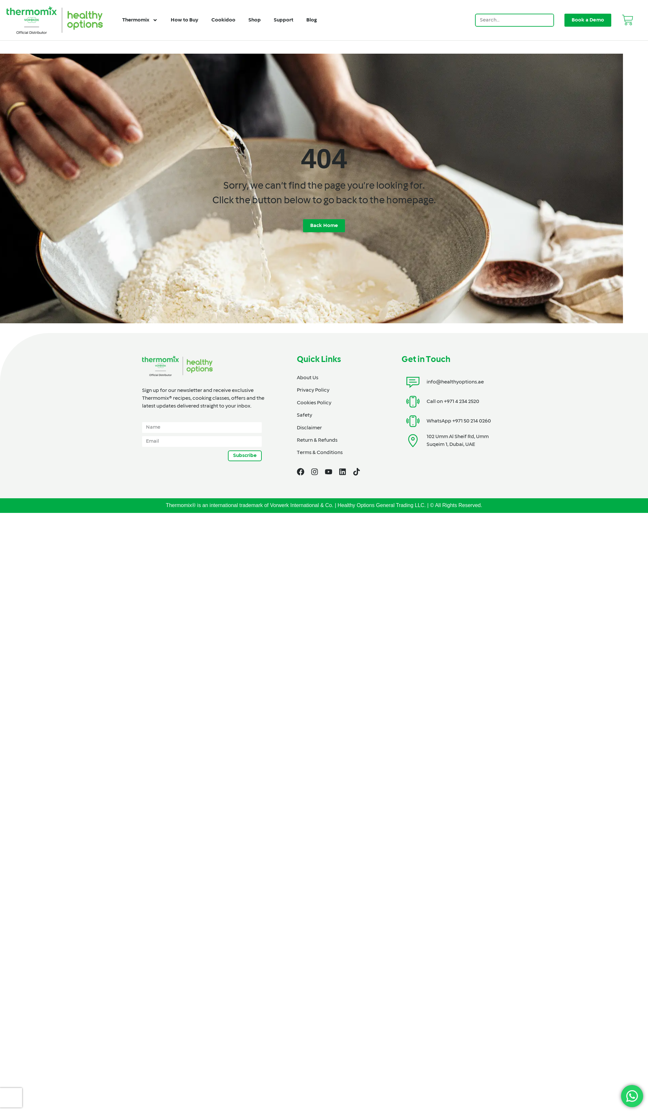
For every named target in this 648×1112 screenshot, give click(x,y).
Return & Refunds (317, 440)
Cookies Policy (314, 403)
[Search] (546, 20)
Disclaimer (309, 428)
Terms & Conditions (320, 452)
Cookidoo (223, 20)
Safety (304, 415)
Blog (311, 20)
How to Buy (184, 20)
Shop (254, 20)
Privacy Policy (313, 390)
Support (283, 20)
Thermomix (140, 20)
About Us (307, 378)
